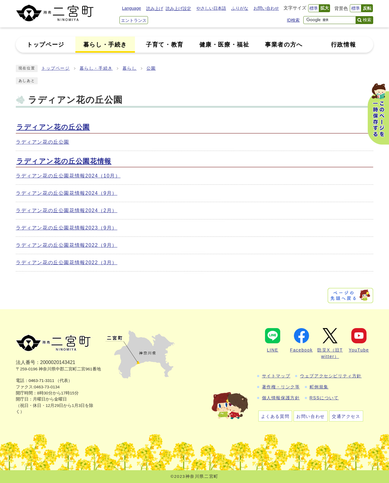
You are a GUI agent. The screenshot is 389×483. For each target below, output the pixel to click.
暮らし (129, 68)
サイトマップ (276, 375)
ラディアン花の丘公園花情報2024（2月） (66, 210)
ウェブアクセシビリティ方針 (331, 375)
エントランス (133, 20)
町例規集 (319, 386)
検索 (367, 19)
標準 (313, 8)
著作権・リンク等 (281, 386)
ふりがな (239, 8)
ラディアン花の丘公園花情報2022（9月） (66, 245)
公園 (151, 68)
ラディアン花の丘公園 (53, 127)
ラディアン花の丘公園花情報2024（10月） (68, 175)
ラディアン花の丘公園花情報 (64, 161)
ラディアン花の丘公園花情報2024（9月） (66, 193)
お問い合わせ (266, 8)
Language (131, 8)
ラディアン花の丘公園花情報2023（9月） (66, 227)
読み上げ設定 (178, 8)
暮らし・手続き (96, 68)
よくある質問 (275, 416)
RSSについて (324, 397)
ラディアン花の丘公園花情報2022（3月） (66, 262)
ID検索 (293, 20)
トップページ (55, 68)
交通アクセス (346, 416)
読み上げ (154, 8)
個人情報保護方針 (281, 397)
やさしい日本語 (211, 8)
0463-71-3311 (41, 380)
